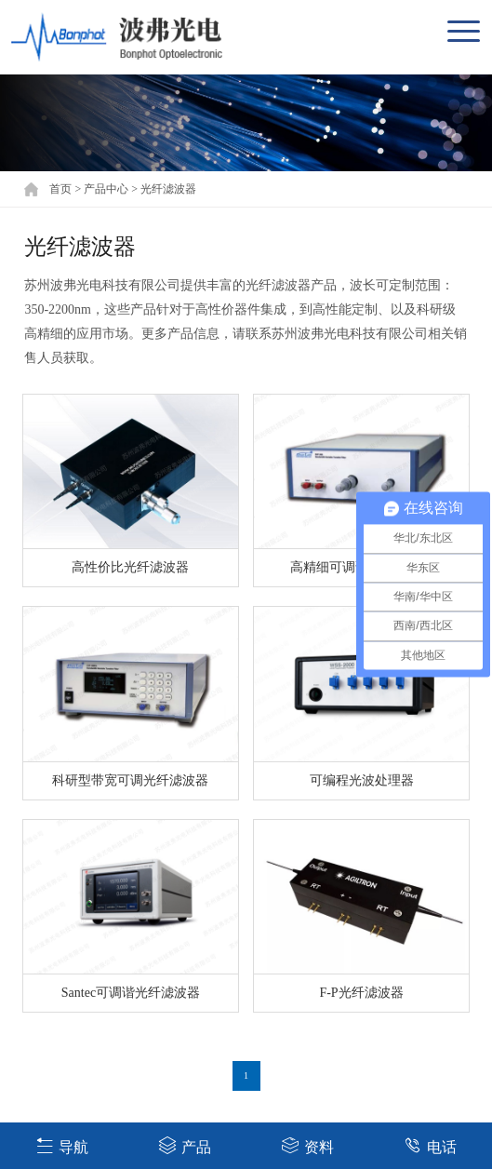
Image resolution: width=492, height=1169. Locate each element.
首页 (60, 188)
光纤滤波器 (168, 188)
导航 (61, 1145)
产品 (184, 1145)
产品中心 (106, 188)
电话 (430, 1145)
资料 (307, 1145)
